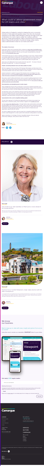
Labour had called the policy (12, 104)
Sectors (26, 430)
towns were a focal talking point (34, 49)
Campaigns (27, 432)
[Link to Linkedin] (12, 141)
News (24, 436)
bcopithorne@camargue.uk (28, 420)
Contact (24, 440)
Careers (24, 439)
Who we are (25, 434)
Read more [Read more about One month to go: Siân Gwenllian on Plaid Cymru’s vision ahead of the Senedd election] (6, 223)
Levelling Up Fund (35, 101)
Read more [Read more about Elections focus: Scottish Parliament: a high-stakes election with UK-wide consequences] (6, 307)
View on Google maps (6, 431)
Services (26, 427)
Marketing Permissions (7, 386)
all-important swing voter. (13, 53)
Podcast (24, 437)
